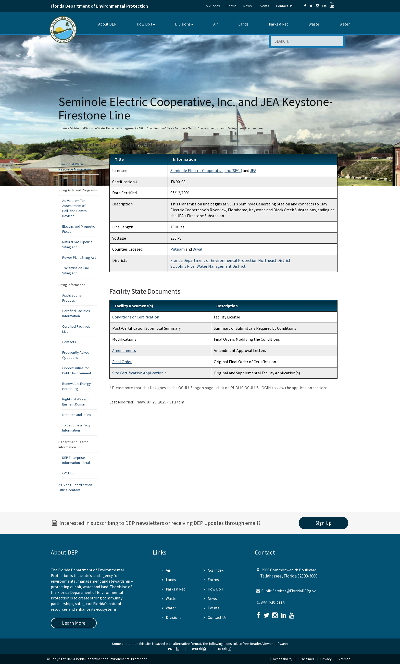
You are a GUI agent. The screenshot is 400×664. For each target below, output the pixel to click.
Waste (314, 24)
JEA (253, 170)
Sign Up (324, 523)
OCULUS (68, 473)
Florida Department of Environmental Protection (99, 6)
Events (264, 6)
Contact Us (284, 6)
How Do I (144, 24)
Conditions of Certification (135, 316)
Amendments (124, 350)
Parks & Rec (278, 24)
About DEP (107, 24)
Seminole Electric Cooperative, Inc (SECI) (206, 170)
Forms (231, 6)
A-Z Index (213, 6)
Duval (197, 249)
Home (63, 128)
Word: (199, 648)
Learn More (73, 623)
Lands (243, 24)
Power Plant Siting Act (79, 257)
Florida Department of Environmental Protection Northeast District (230, 260)
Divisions (183, 24)
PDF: (173, 648)
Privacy (326, 659)
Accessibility (282, 659)
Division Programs (72, 179)
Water (345, 24)
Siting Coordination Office (155, 128)
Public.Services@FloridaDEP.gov (288, 590)
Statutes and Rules (76, 414)
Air (215, 24)
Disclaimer (306, 659)
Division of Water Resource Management (110, 128)
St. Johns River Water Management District (208, 266)
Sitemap (344, 659)
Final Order (122, 361)
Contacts (69, 342)
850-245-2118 (273, 602)
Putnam (177, 249)
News (247, 6)
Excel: (224, 648)
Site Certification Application (138, 372)
